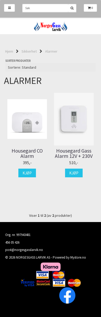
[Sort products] (50, 67)
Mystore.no (78, 257)
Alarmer (51, 51)
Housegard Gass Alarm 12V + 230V (74, 153)
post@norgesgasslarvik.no (24, 250)
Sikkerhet (29, 51)
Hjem (9, 51)
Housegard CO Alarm (27, 153)
